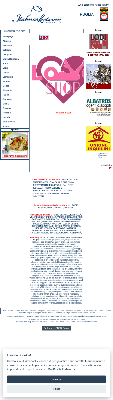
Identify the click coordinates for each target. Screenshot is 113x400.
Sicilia (6, 104)
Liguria (6, 72)
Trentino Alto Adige (63, 313)
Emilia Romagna (11, 59)
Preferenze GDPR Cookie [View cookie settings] (56, 328)
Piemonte (7, 90)
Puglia (6, 95)
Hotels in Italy (7, 311)
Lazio (5, 68)
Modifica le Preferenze (61, 369)
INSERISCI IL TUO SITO (14, 31)
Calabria (7, 50)
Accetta (56, 379)
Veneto (6, 126)
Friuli (5, 63)
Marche (6, 81)
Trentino (7, 113)
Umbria (6, 117)
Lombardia (8, 77)
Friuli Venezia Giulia (68, 311)
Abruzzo (7, 41)
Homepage (8, 36)
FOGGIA (42, 207)
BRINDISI (68, 207)
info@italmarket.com (89, 322)
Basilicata (7, 45)
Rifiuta (56, 388)
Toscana (7, 108)
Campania (8, 54)
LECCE (74, 205)
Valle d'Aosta (9, 122)
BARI (50, 207)
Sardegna (7, 99)
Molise (6, 86)
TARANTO (58, 207)
